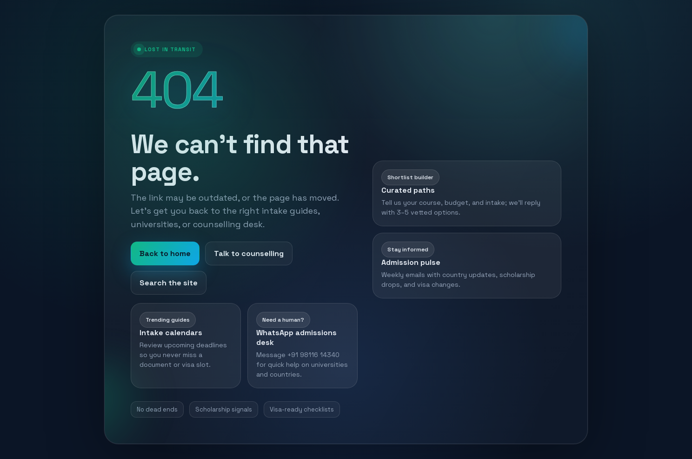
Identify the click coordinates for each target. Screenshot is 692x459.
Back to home (165, 253)
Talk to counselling (249, 253)
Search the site (169, 283)
